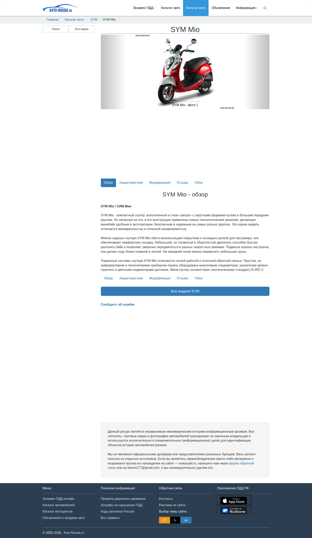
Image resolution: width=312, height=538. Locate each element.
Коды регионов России (117, 511)
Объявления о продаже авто (64, 518)
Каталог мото (196, 8)
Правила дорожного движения (123, 498)
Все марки (81, 29)
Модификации (159, 182)
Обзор (108, 182)
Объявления (221, 8)
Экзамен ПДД (144, 8)
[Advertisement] (68, 96)
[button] (113, 72)
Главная (52, 19)
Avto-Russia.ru (73, 532)
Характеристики (131, 182)
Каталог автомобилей (59, 505)
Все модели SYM (185, 291)
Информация (246, 8)
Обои (199, 182)
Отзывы (182, 182)
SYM (94, 19)
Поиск (55, 29)
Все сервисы (110, 518)
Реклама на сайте (172, 505)
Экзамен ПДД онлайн (58, 498)
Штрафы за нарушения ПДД (122, 505)
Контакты (166, 498)
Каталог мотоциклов (57, 511)
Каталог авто (170, 8)
